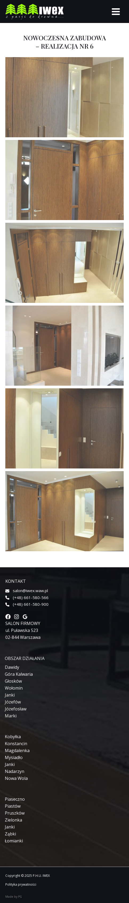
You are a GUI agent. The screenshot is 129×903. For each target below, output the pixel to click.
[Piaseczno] (15, 799)
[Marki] (11, 716)
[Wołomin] (14, 688)
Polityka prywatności (20, 884)
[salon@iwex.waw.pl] (26, 590)
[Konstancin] (16, 743)
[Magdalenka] (17, 750)
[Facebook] (8, 616)
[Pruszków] (15, 813)
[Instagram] (16, 616)
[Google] (25, 616)
